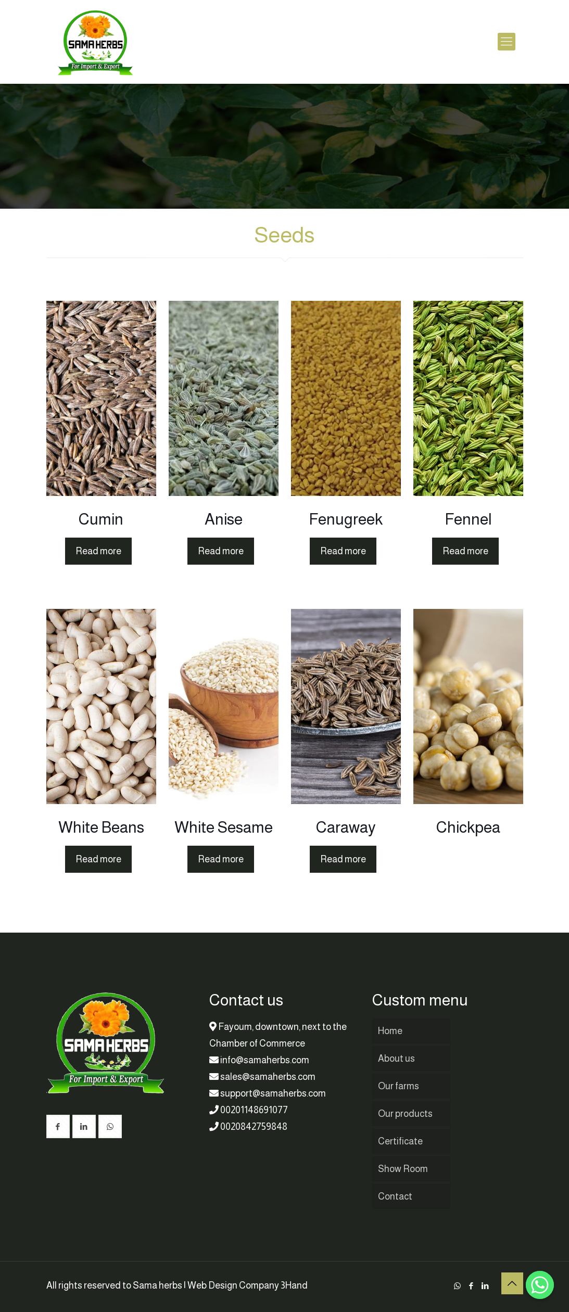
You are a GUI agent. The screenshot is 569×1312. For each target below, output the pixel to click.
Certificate (400, 1141)
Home (390, 1031)
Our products (405, 1114)
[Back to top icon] (512, 1283)
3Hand (294, 1285)
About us (396, 1058)
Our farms (398, 1086)
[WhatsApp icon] (457, 1285)
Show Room (403, 1169)
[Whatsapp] (540, 1285)
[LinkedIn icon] (485, 1285)
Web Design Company (233, 1285)
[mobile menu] (506, 41)
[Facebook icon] (471, 1285)
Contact (395, 1196)
